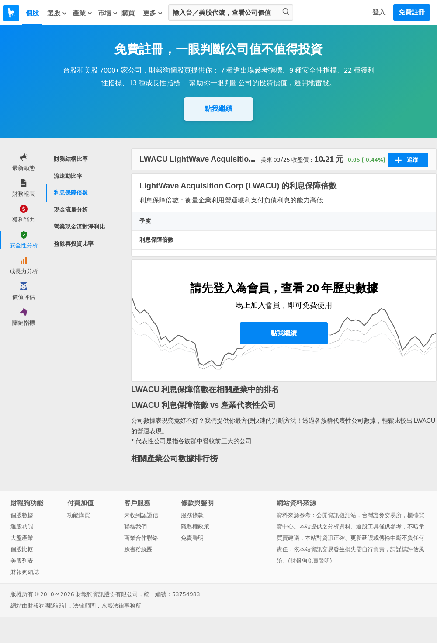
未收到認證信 (141, 515)
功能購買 (78, 515)
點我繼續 (218, 108)
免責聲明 (192, 538)
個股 (32, 13)
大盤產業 (21, 538)
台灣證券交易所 (382, 515)
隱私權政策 (195, 526)
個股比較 (21, 549)
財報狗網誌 (24, 572)
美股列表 (21, 560)
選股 (57, 13)
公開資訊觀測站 (336, 515)
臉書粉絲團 (138, 549)
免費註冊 (412, 12)
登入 (378, 12)
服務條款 (192, 515)
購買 (128, 13)
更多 (153, 13)
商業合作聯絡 (141, 538)
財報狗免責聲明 (310, 560)
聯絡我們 (135, 526)
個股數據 (21, 515)
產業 (83, 13)
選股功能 (21, 526)
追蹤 (406, 159)
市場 (108, 13)
